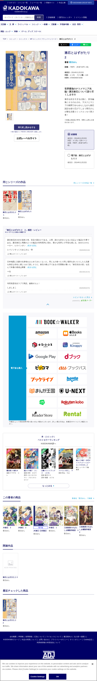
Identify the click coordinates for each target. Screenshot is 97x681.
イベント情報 (80, 17)
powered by (82, 300)
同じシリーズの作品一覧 (83, 183)
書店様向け (68, 637)
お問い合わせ (44, 640)
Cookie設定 (88, 640)
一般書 (46, 24)
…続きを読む (31, 246)
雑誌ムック (7, 31)
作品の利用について (29, 640)
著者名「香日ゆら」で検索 (82, 498)
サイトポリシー (76, 640)
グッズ (30, 31)
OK (57, 678)
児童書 (55, 24)
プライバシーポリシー (59, 640)
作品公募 (62, 3)
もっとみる (47, 486)
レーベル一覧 (37, 3)
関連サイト (50, 3)
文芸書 (4, 24)
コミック (36, 24)
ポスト (65, 44)
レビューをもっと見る (81, 297)
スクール (37, 31)
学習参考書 (65, 24)
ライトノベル (24, 24)
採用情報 (28, 637)
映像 (17, 31)
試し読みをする (26, 127)
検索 (39, 17)
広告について (39, 637)
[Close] (92, 665)
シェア (76, 44)
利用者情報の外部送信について (48, 643)
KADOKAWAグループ (11, 640)
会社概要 (13, 637)
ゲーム (24, 31)
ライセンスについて (53, 637)
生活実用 (77, 24)
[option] (10, 567)
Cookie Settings (38, 678)
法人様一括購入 (80, 637)
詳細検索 (50, 17)
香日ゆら (73, 62)
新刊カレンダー (64, 17)
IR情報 (20, 637)
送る (86, 44)
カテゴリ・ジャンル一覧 (18, 3)
